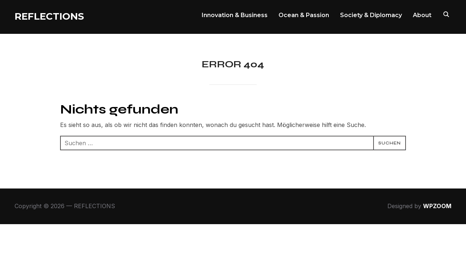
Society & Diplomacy (371, 15)
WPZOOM (437, 206)
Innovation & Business (235, 15)
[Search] (446, 14)
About (422, 15)
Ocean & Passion (304, 15)
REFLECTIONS (49, 16)
